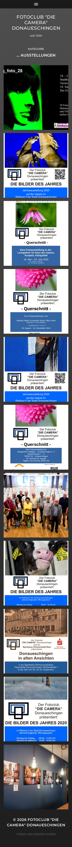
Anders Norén (45, 834)
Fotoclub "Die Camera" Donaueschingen (36, 22)
